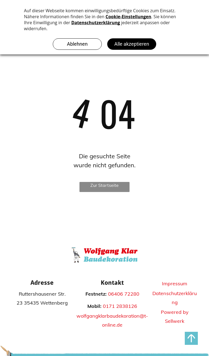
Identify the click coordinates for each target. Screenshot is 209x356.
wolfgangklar (91, 316)
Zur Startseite (104, 185)
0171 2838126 (120, 306)
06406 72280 (123, 294)
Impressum (174, 283)
